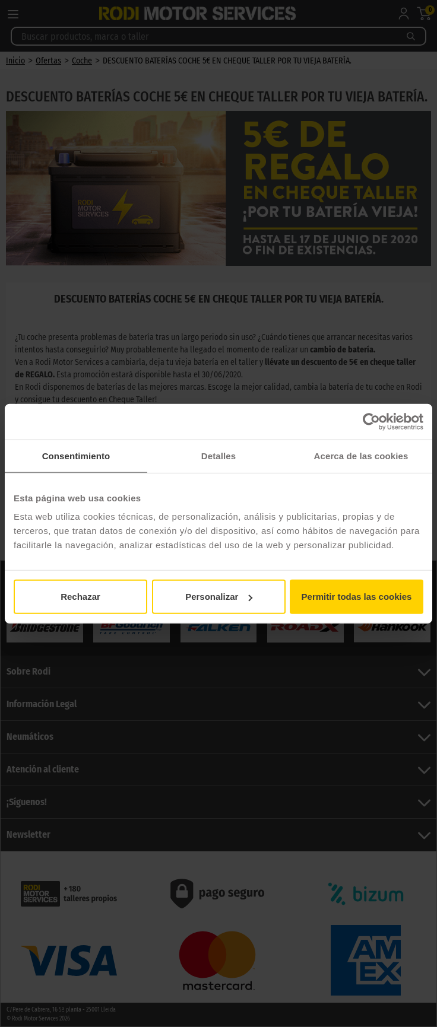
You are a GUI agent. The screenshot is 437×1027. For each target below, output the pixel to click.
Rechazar (80, 597)
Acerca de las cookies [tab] (361, 455)
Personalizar (218, 597)
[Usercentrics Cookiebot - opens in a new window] (371, 421)
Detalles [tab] (218, 455)
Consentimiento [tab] (76, 455)
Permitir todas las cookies (357, 597)
